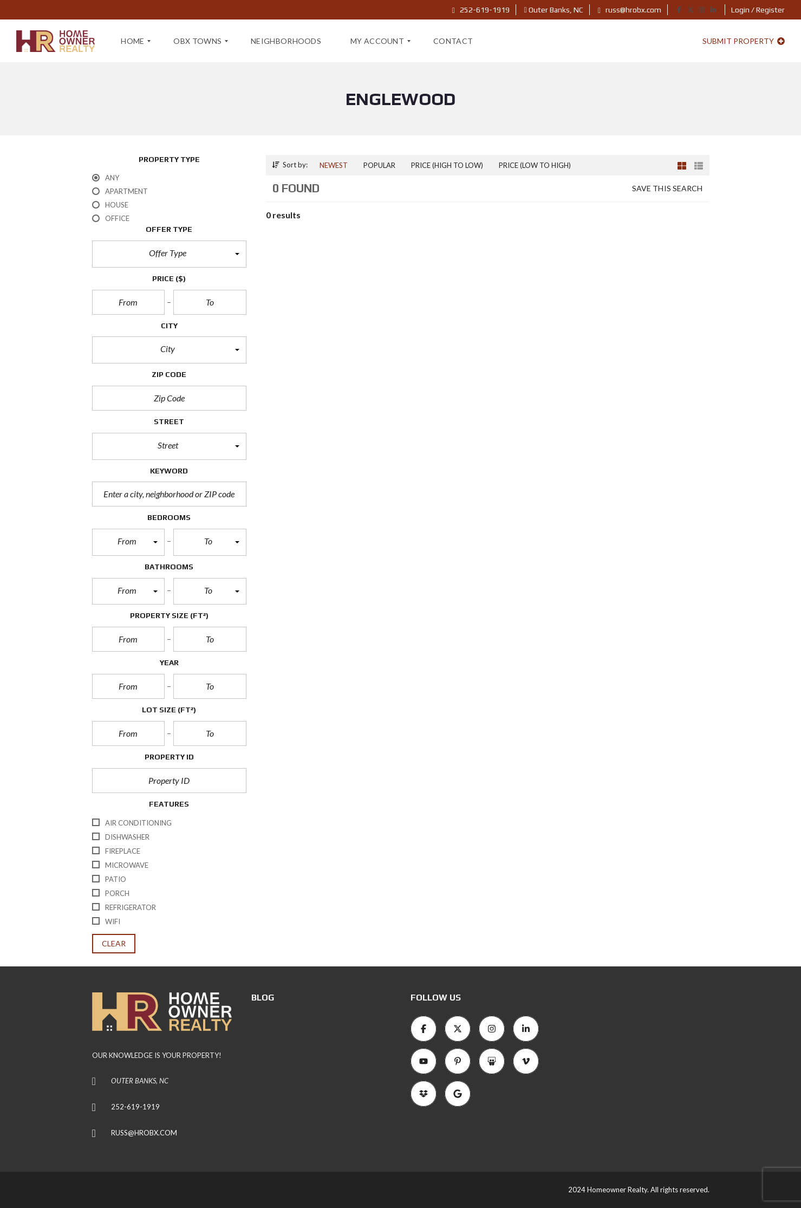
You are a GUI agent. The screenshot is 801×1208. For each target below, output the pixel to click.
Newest (334, 165)
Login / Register (758, 9)
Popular (379, 165)
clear (114, 943)
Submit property (743, 41)
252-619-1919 (481, 9)
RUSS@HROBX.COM (144, 1132)
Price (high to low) (447, 165)
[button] (169, 254)
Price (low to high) (535, 165)
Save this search (667, 188)
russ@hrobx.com (629, 9)
